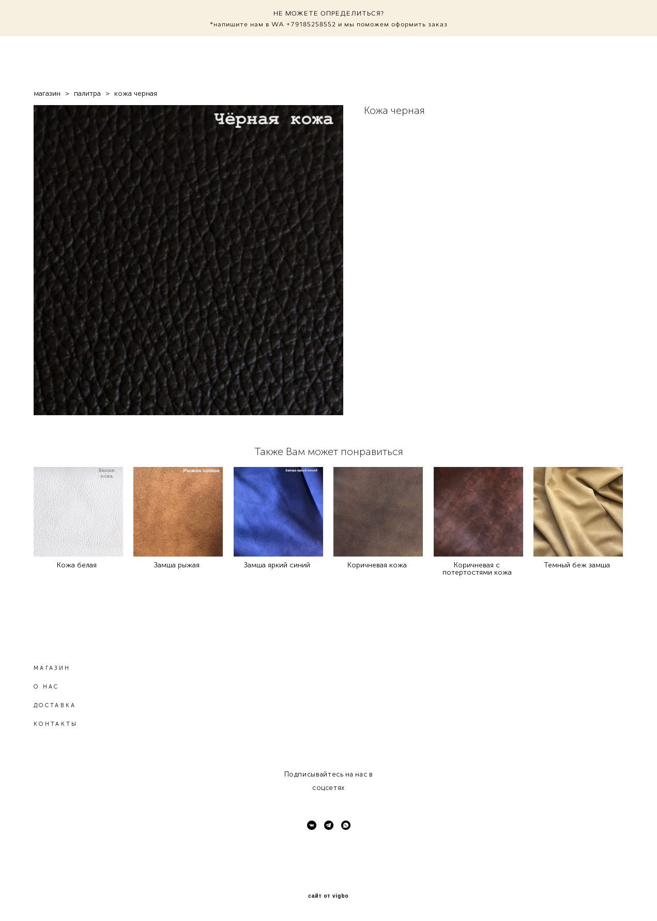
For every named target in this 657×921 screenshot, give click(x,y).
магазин (47, 93)
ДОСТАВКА (55, 705)
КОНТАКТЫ (56, 724)
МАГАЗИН (52, 668)
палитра (87, 93)
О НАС (46, 686)
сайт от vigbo (328, 896)
